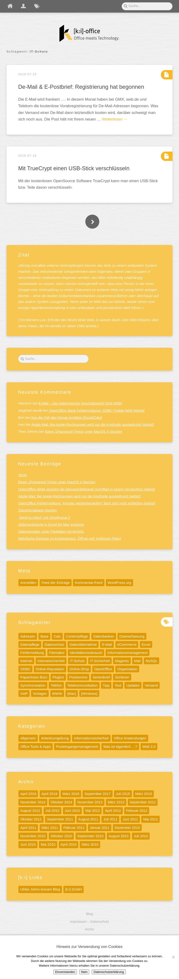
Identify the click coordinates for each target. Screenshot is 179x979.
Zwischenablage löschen (37, 510)
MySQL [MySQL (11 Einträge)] (152, 661)
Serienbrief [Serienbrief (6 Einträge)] (101, 677)
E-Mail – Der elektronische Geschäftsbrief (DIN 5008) (80, 403)
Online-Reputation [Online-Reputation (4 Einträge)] (50, 669)
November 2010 (32, 836)
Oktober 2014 (61, 802)
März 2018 (70, 794)
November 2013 (90, 802)
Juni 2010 (28, 844)
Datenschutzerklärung (108, 972)
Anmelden (28, 583)
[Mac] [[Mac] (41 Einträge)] (71, 693)
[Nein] (173, 957)
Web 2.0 (148, 746)
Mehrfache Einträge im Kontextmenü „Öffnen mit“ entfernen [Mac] (69, 538)
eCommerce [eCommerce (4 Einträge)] (127, 644)
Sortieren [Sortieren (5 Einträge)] (122, 677)
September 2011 (60, 819)
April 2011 (28, 828)
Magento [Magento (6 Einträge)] (122, 661)
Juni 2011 (130, 819)
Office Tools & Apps (35, 746)
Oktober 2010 (61, 836)
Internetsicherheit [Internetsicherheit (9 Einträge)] (51, 661)
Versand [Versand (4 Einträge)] (151, 685)
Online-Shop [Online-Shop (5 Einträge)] (79, 669)
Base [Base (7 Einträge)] (44, 636)
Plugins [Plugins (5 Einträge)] (58, 677)
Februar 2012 (136, 810)
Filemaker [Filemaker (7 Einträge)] (57, 653)
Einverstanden (65, 972)
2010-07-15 (27, 74)
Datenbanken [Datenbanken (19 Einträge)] (103, 636)
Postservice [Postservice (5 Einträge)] (78, 677)
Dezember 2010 (127, 828)
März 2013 (116, 802)
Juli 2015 (123, 794)
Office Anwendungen (130, 738)
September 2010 (90, 836)
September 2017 (97, 794)
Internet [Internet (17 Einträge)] (26, 661)
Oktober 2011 (31, 819)
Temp (22, 475)
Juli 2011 (110, 819)
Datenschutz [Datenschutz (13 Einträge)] (54, 644)
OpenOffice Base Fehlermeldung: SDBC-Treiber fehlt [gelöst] (97, 410)
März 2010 (90, 844)
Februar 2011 (74, 828)
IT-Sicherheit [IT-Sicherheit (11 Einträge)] (100, 661)
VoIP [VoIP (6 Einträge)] (24, 693)
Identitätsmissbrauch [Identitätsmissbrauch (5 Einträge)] (86, 653)
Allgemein (28, 738)
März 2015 (143, 794)
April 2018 (49, 794)
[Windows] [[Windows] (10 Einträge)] (89, 693)
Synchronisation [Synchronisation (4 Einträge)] (32, 685)
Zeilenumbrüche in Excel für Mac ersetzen (51, 524)
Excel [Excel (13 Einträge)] (146, 644)
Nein (84, 972)
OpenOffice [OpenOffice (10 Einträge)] (103, 669)
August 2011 (88, 819)
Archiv (89, 929)
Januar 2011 (99, 828)
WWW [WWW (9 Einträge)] (57, 693)
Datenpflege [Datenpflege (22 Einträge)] (29, 644)
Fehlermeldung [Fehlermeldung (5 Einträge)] (32, 653)
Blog (89, 914)
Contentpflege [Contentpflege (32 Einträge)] (77, 636)
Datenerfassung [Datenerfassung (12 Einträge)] (131, 636)
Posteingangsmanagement (77, 746)
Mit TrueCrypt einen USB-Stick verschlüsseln (74, 168)
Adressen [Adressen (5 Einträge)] (27, 636)
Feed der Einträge (55, 583)
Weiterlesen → (114, 119)
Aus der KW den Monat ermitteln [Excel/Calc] (66, 417)
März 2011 (49, 828)
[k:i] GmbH (73, 889)
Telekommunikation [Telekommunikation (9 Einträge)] (82, 685)
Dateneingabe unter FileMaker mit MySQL (51, 531)
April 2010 (68, 844)
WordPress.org (119, 583)
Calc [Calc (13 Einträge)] (57, 636)
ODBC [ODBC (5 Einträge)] (25, 669)
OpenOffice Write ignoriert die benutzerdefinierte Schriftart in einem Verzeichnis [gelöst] (86, 489)
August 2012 (30, 810)
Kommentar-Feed (88, 583)
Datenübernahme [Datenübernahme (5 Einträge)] (83, 644)
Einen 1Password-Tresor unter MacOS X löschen (83, 431)
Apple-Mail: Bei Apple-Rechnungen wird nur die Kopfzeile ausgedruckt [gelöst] (92, 424)
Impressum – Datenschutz (89, 921)
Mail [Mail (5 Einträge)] (137, 661)
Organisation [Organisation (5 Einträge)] (127, 669)
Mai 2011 (150, 819)
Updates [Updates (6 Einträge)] (133, 685)
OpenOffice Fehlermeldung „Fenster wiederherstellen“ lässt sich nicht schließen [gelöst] (86, 503)
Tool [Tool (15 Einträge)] (118, 685)
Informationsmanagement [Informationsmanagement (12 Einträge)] (127, 653)
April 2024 (28, 794)
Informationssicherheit (91, 738)
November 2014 (32, 802)
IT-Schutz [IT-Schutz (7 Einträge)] (77, 661)
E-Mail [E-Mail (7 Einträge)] (107, 644)
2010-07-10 (27, 155)
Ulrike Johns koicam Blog (40, 889)
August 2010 (118, 836)
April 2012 (113, 810)
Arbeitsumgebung (55, 738)
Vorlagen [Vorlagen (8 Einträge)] (40, 693)
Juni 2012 (72, 810)
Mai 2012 (92, 810)
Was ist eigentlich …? (120, 746)
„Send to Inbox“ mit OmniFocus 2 (44, 517)
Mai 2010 (48, 844)
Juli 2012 (52, 810)
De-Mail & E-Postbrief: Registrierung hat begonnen (81, 87)
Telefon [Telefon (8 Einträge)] (56, 685)
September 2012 (143, 802)
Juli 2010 (141, 836)
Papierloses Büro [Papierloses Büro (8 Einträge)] (33, 677)
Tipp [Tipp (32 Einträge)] (106, 685)
